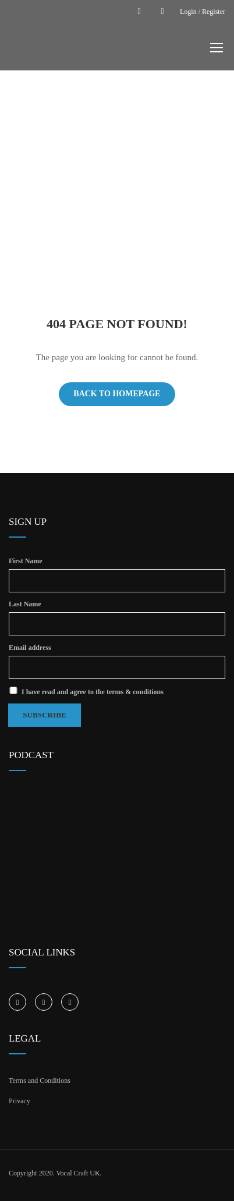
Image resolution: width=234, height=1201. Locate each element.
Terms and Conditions (39, 1078)
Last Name (25, 603)
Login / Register (202, 12)
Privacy (19, 1098)
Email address (30, 646)
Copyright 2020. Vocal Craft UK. (55, 1170)
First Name (25, 561)
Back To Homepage (116, 393)
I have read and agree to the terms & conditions (86, 689)
